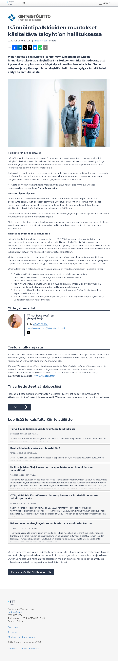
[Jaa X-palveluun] (25, 47)
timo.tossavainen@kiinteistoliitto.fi (46, 328)
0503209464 (40, 324)
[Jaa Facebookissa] (14, 47)
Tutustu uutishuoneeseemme (31, 571)
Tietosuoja (13, 632)
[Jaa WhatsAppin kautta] (40, 47)
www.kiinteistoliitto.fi (43, 375)
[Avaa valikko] (24, 3)
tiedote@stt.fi (15, 612)
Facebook (13, 627)
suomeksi (12, 648)
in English (23, 648)
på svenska (34, 648)
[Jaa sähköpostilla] (45, 47)
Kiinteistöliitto (40, 40)
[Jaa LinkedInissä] (19, 47)
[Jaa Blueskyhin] (35, 47)
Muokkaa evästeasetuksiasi (21, 637)
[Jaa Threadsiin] (30, 47)
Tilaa (19, 407)
